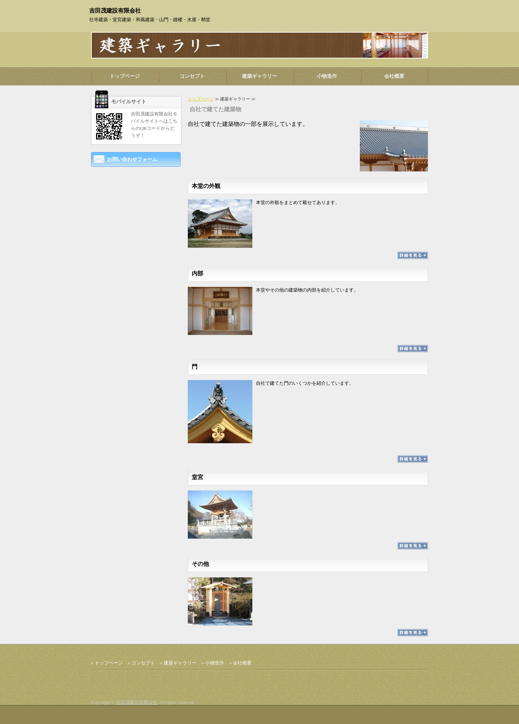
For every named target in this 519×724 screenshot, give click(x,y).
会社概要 (394, 76)
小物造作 (327, 76)
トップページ (125, 76)
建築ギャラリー (259, 76)
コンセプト (192, 76)
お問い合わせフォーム (132, 159)
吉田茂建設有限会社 (137, 702)
